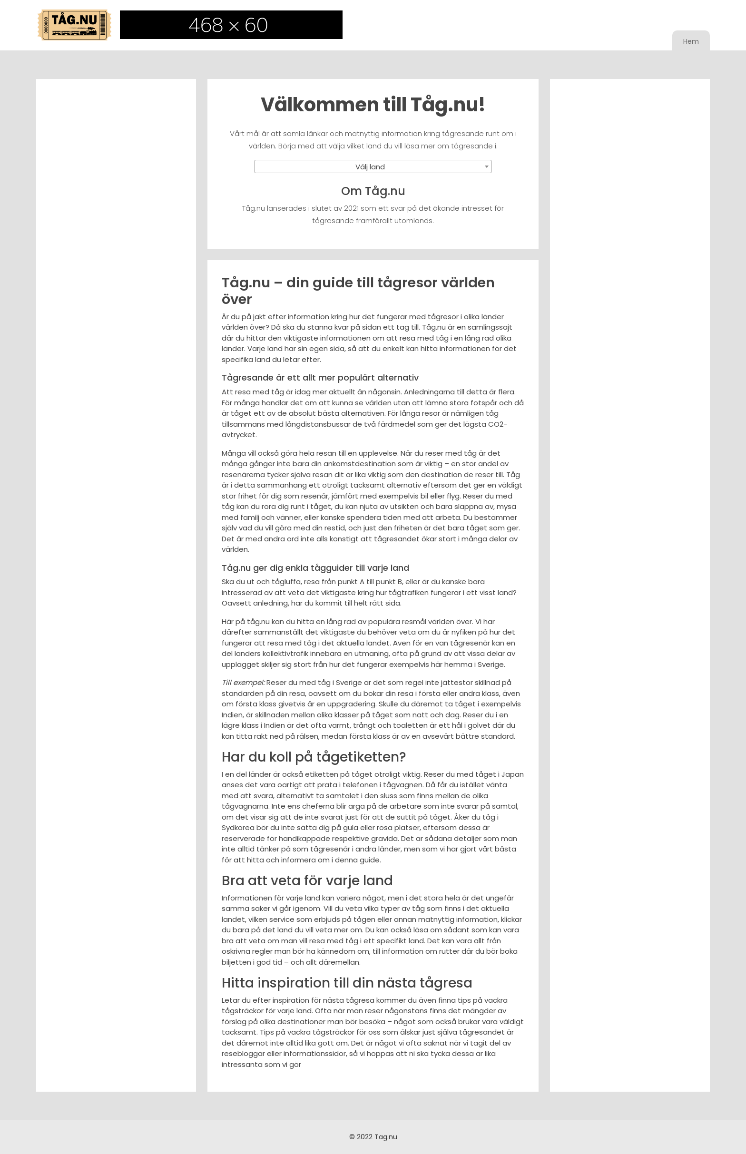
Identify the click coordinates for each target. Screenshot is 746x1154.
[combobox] (373, 166)
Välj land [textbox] (370, 167)
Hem (691, 41)
